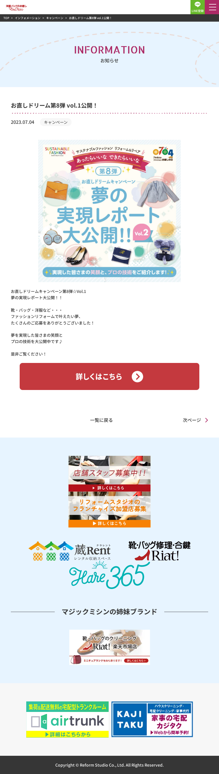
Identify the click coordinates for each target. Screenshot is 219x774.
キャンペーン (56, 122)
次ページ (192, 419)
